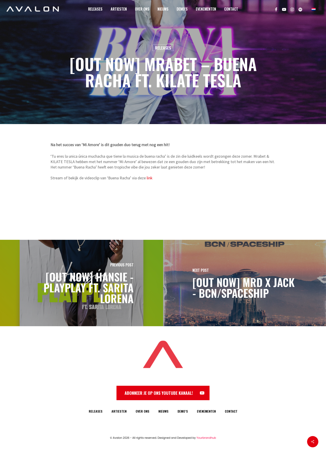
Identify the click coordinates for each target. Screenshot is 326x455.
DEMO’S (183, 411)
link (150, 177)
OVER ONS (142, 411)
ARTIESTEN (119, 411)
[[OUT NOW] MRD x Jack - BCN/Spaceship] (244, 283)
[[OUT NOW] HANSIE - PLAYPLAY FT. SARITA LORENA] (81, 283)
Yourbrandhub (206, 438)
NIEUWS (163, 411)
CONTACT (231, 411)
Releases (163, 48)
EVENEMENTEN (206, 411)
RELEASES (96, 411)
